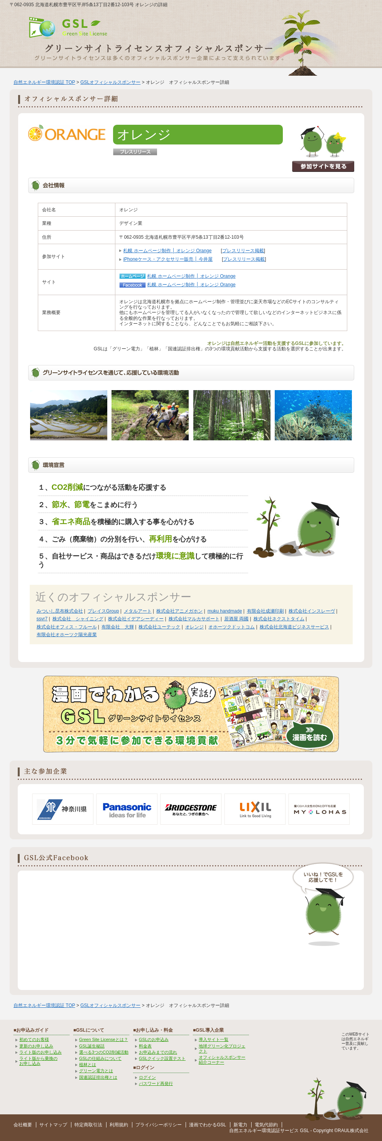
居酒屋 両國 (236, 618)
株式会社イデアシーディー (136, 618)
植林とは (87, 1064)
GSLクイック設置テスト (162, 1058)
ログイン (147, 1077)
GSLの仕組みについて (100, 1058)
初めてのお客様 (34, 1039)
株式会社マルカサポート (194, 618)
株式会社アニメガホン (179, 611)
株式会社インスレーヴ (312, 611)
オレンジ (194, 627)
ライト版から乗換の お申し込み (38, 1061)
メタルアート (138, 611)
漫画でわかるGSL (207, 1124)
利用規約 (119, 1124)
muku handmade (225, 611)
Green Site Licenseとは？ (103, 1039)
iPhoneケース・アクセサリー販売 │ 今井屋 (168, 259)
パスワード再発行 (156, 1083)
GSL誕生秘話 (92, 1046)
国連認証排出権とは (98, 1077)
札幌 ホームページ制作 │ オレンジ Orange (167, 250)
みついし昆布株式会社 (60, 611)
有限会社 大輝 (117, 627)
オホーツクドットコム (231, 627)
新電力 (240, 1124)
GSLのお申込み (154, 1039)
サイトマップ (53, 1124)
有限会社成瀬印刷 (265, 611)
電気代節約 (266, 1124)
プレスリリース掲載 (243, 250)
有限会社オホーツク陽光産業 (67, 634)
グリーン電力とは (96, 1070)
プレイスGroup (103, 611)
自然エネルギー (245, 1130)
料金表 (145, 1046)
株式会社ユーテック (159, 627)
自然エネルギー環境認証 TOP (44, 82)
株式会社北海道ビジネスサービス (294, 627)
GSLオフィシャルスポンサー (110, 82)
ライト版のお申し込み (40, 1052)
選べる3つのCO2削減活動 (103, 1052)
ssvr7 (42, 618)
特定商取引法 (88, 1124)
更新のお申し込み (36, 1046)
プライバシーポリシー (158, 1124)
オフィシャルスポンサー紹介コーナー (222, 1060)
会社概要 (23, 1124)
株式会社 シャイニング (77, 618)
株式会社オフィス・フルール (67, 627)
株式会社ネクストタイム (279, 618)
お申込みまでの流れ (158, 1052)
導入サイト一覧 (213, 1039)
